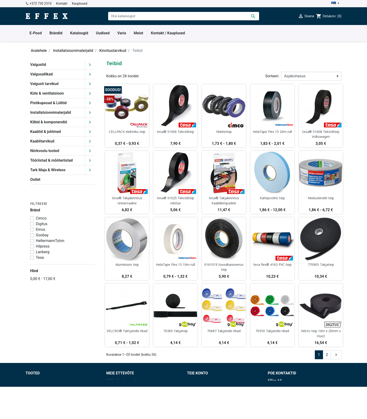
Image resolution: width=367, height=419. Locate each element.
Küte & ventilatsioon (47, 93)
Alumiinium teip (127, 264)
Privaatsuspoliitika (121, 392)
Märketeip (224, 131)
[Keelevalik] (335, 3)
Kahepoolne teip (272, 198)
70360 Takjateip (175, 331)
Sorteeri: (272, 76)
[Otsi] (183, 16)
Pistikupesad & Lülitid (48, 103)
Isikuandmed (198, 380)
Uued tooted (36, 386)
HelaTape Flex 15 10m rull (175, 264)
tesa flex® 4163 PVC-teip (272, 264)
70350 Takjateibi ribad (272, 331)
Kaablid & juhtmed (45, 131)
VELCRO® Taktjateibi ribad (127, 331)
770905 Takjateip (321, 264)
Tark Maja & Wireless (48, 170)
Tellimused (196, 392)
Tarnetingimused (120, 386)
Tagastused (196, 386)
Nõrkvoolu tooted (44, 151)
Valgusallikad (41, 74)
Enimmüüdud (37, 392)
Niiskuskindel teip (321, 198)
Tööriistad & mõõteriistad (51, 160)
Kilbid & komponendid (48, 122)
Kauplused (79, 3)
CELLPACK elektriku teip (127, 131)
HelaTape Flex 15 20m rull (272, 131)
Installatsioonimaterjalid (50, 112)
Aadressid (195, 403)
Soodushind (35, 380)
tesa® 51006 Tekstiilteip (175, 131)
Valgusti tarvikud (44, 84)
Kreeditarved (197, 397)
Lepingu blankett (120, 408)
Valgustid (38, 64)
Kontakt (61, 3)
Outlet (35, 179)
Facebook (114, 403)
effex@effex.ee (292, 408)
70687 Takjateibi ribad (224, 331)
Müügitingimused (120, 380)
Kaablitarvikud (42, 141)
